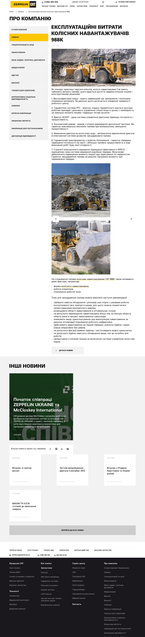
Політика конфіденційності (115, 602)
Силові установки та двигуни (21, 541)
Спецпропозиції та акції (114, 541)
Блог (102, 6)
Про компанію (112, 6)
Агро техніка (33, 515)
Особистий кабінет (127, 2)
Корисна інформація (112, 574)
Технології (93, 6)
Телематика (14, 560)
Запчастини (82, 6)
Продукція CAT (16, 528)
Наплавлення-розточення (83, 559)
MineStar (13, 569)
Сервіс (72, 6)
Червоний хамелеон (82, 630)
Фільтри (44, 537)
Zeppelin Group (15, 515)
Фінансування (110, 546)
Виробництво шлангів (50, 570)
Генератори (64, 515)
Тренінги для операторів (114, 578)
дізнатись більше (20, 482)
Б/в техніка (46, 528)
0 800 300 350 (51, 2)
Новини (21, 12)
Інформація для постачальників (117, 593)
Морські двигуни (81, 515)
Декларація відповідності (115, 598)
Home (11, 12)
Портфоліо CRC (78, 541)
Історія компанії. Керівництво (116, 533)
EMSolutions (77, 546)
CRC (74, 537)
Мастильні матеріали (50, 541)
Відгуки (107, 561)
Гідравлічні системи (49, 546)
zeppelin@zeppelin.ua (21, 520)
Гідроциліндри (78, 554)
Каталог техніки (48, 6)
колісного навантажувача (74, 286)
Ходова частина (47, 554)
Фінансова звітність (112, 589)
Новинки (108, 569)
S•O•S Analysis (78, 550)
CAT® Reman (46, 559)
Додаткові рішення (17, 573)
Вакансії (107, 565)
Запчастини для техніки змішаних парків (51, 564)
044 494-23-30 (61, 520)
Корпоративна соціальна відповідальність (114, 584)
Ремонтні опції (78, 533)
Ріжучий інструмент (49, 550)
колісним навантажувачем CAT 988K (96, 279)
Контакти (124, 6)
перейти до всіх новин (72, 495)
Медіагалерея (110, 556)
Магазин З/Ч (62, 6)
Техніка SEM (49, 515)
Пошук (103, 2)
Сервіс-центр (78, 528)
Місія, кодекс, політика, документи (114, 551)
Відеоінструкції (78, 563)
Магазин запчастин (103, 515)
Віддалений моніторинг (19, 565)
